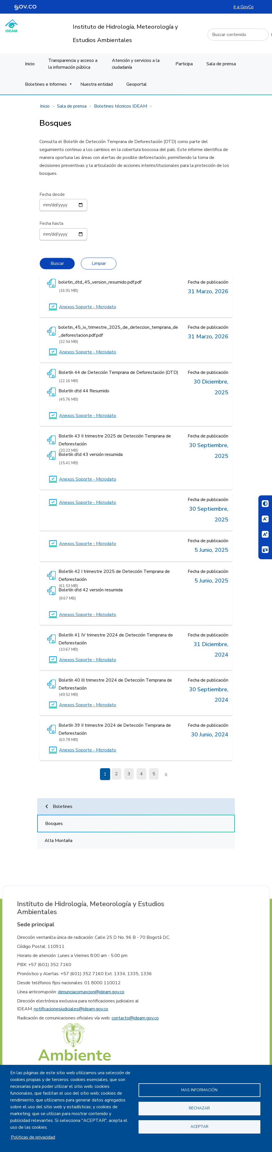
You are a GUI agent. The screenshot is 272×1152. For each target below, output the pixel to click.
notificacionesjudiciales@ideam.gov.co (71, 1009)
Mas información (199, 1089)
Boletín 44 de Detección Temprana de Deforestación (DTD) (118, 372)
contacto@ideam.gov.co (135, 1018)
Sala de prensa (221, 64)
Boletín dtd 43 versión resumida (90, 454)
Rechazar (199, 1108)
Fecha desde (52, 194)
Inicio (30, 64)
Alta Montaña (58, 840)
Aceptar (199, 1126)
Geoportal (136, 84)
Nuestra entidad (96, 84)
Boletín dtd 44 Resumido (83, 391)
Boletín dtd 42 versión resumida (90, 590)
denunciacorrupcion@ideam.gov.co (91, 992)
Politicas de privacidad (33, 1137)
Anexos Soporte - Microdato (87, 307)
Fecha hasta (51, 223)
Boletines (62, 806)
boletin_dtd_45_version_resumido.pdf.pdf (99, 282)
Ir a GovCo (243, 7)
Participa (184, 64)
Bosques (54, 823)
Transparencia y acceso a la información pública (72, 63)
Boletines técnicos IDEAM (120, 106)
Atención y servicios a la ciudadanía (136, 63)
